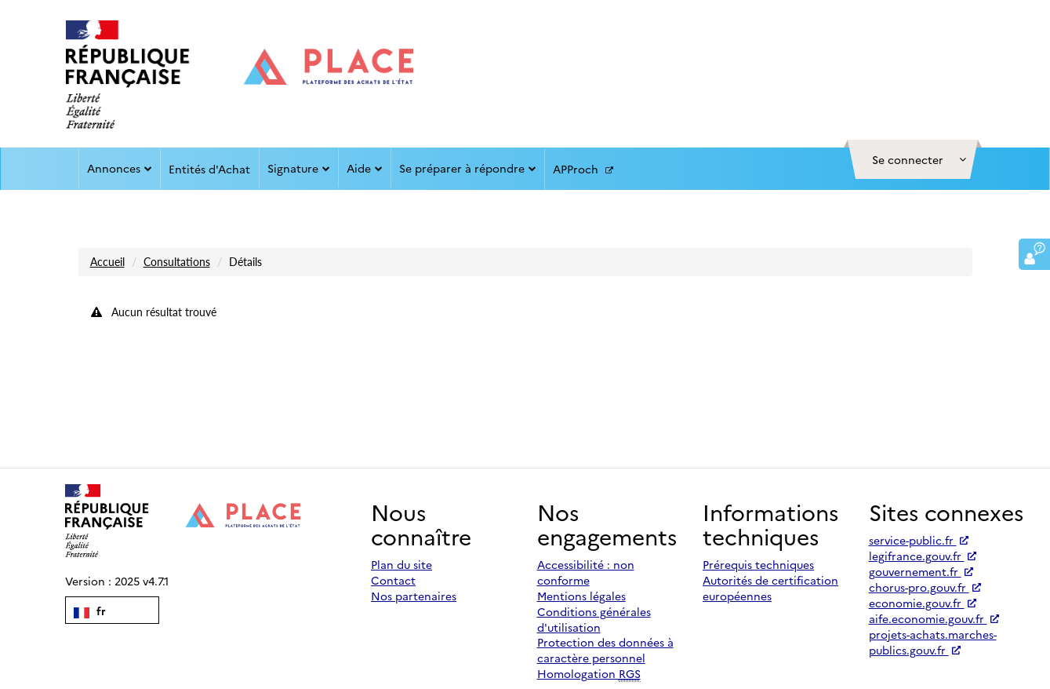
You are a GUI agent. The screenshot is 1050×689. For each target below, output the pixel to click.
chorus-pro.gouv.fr (925, 587)
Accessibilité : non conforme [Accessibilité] (585, 572)
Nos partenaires (413, 595)
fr (90, 610)
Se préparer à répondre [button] (467, 168)
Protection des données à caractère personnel (605, 649)
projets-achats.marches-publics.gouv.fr (933, 642)
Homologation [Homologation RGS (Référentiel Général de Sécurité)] (589, 673)
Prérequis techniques (758, 564)
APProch (583, 169)
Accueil (107, 261)
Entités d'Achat (209, 169)
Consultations (177, 261)
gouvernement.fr (921, 571)
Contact (393, 580)
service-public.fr (918, 540)
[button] (913, 159)
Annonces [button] (119, 168)
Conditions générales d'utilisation (594, 619)
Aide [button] (365, 168)
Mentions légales (581, 595)
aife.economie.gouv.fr (934, 618)
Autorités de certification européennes (770, 587)
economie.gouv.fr (922, 603)
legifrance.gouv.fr (922, 555)
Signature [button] (298, 168)
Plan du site (401, 564)
